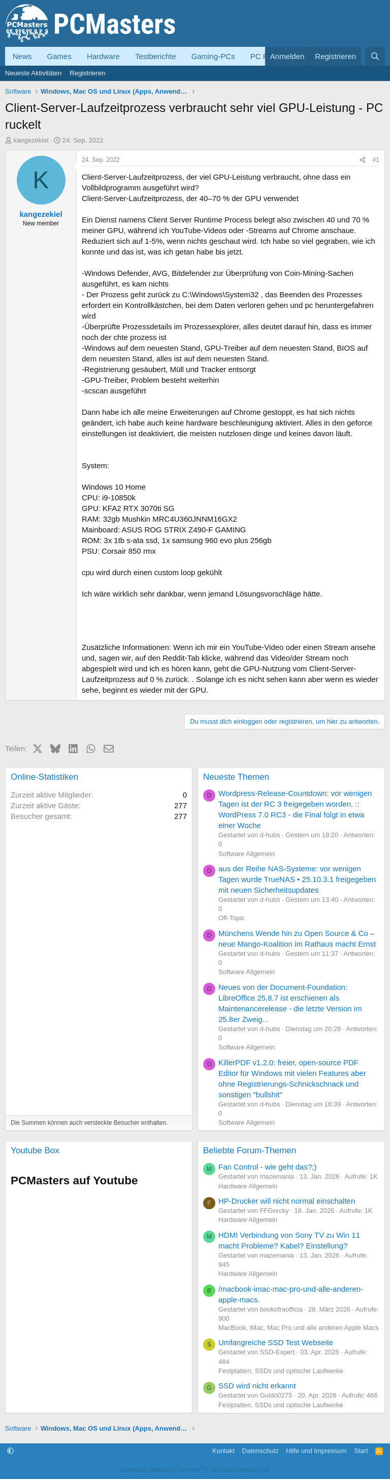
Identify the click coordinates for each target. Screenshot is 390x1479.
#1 (376, 159)
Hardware (103, 56)
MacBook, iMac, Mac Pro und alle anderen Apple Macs (298, 1327)
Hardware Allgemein (247, 1186)
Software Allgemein (246, 854)
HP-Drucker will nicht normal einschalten (286, 1201)
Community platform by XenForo (195, 1470)
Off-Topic (231, 918)
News (22, 56)
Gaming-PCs (213, 56)
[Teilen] (362, 160)
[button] (10, 1451)
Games (59, 56)
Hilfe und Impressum (316, 1451)
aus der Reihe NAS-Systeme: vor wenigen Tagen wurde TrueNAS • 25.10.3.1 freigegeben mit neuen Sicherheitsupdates (297, 879)
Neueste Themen (236, 777)
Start (361, 1451)
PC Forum (267, 56)
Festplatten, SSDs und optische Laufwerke (280, 1371)
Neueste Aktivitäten (33, 73)
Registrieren (87, 73)
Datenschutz (260, 1451)
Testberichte (155, 56)
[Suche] (375, 56)
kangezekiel (31, 140)
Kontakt (223, 1451)
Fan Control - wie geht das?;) (267, 1166)
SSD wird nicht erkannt (257, 1385)
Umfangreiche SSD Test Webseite (275, 1342)
